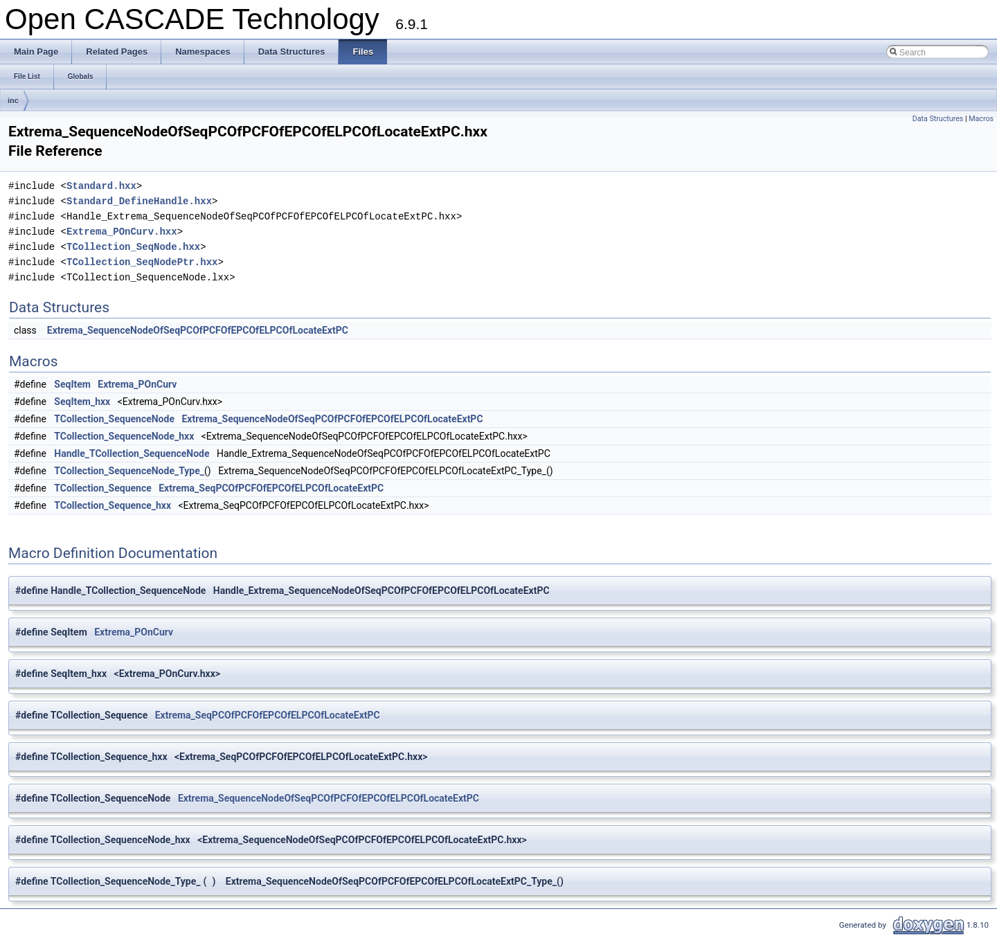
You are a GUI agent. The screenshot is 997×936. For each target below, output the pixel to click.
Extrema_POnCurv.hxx (121, 231)
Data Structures (938, 118)
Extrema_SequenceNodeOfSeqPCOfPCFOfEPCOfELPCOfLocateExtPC (197, 330)
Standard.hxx (101, 185)
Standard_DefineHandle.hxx (139, 201)
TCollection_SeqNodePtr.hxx (141, 262)
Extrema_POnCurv (137, 384)
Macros (981, 118)
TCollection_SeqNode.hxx (133, 246)
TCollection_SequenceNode (114, 418)
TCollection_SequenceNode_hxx (124, 436)
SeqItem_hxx (82, 401)
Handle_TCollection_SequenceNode (131, 453)
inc (13, 100)
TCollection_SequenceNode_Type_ (129, 470)
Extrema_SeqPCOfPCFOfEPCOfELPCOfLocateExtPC (271, 488)
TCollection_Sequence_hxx (112, 505)
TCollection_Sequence (102, 488)
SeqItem (72, 384)
